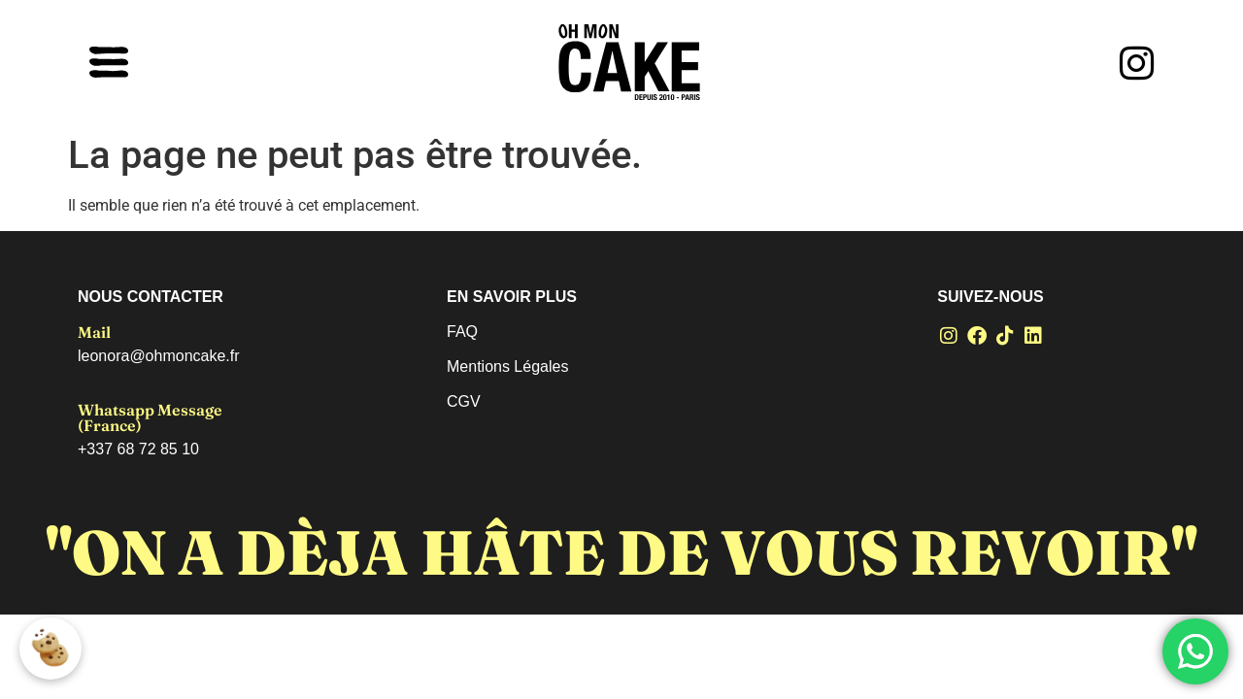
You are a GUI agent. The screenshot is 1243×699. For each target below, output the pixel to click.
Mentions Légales (507, 366)
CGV (464, 401)
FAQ (462, 331)
